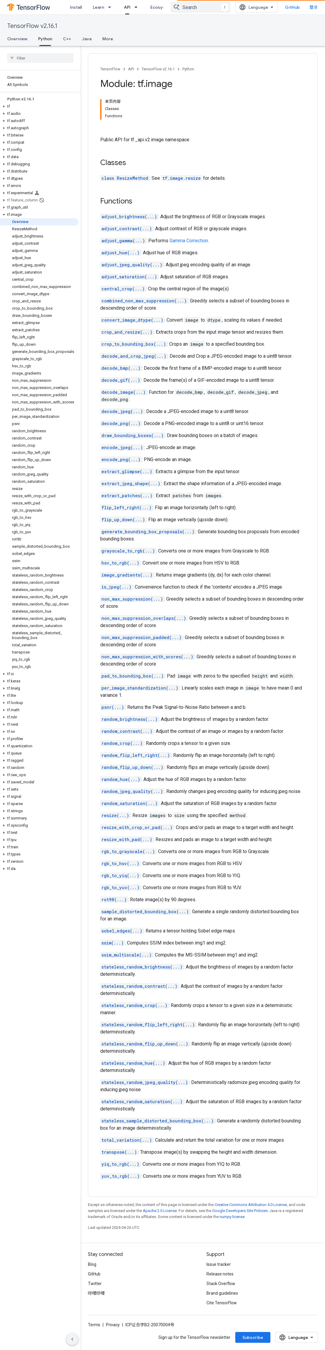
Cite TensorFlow (221, 1302)
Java (87, 38)
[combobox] (200, 7)
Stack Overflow (220, 1283)
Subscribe (252, 1337)
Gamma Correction (189, 240)
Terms (94, 1324)
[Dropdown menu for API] (138, 7)
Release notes (219, 1274)
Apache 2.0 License (160, 1210)
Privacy (113, 1324)
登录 (313, 7)
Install (76, 7)
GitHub (292, 7)
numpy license (232, 1216)
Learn (98, 7)
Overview (17, 38)
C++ (67, 38)
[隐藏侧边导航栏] (72, 1339)
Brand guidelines (222, 1293)
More (107, 38)
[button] (39, 106)
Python (188, 69)
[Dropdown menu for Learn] (111, 7)
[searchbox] (40, 58)
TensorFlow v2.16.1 (32, 26)
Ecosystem (161, 7)
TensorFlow (110, 69)
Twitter (95, 1283)
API (131, 69)
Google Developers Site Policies (240, 1210)
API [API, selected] (127, 7)
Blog (92, 1264)
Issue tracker (218, 1264)
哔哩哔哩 (96, 1293)
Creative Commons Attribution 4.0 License (251, 1204)
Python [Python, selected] (45, 38)
